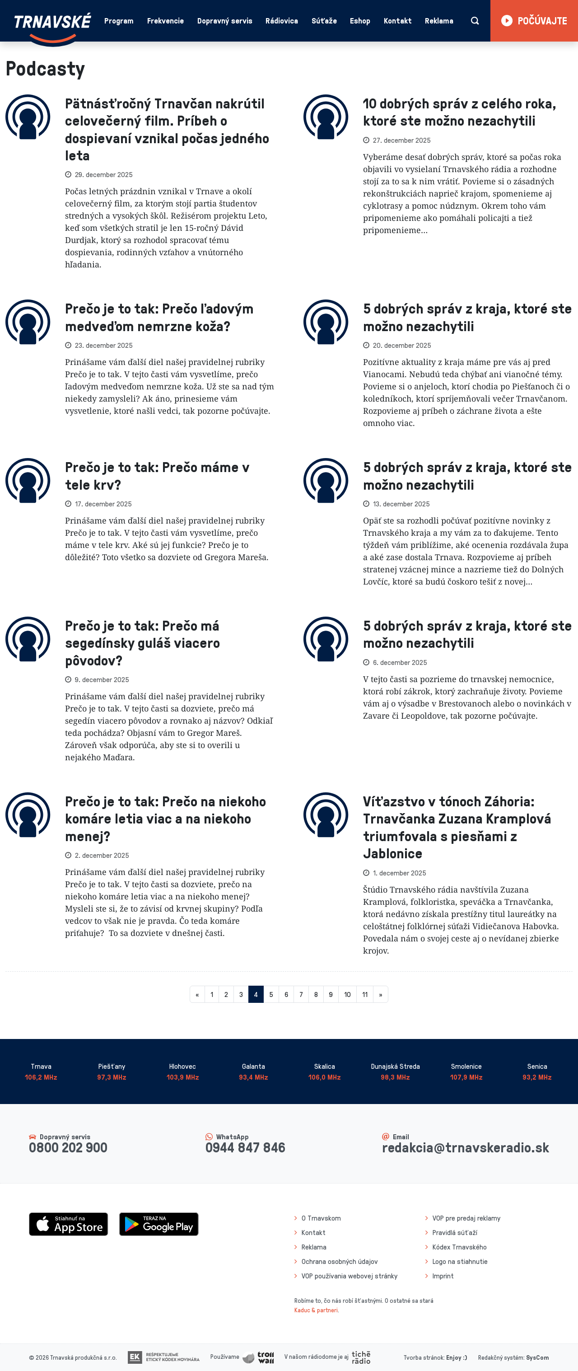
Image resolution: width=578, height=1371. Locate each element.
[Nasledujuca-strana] (380, 994)
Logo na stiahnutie (460, 1261)
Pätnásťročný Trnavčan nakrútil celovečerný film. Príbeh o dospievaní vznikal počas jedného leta (167, 129)
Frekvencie (165, 20)
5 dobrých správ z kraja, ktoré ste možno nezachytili (467, 316)
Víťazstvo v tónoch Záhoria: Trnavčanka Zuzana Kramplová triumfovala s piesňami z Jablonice (457, 827)
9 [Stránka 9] (331, 994)
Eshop (360, 20)
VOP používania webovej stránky (349, 1276)
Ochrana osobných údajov (340, 1261)
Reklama (439, 20)
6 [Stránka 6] (286, 994)
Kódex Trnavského (460, 1247)
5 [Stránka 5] (271, 994)
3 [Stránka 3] (241, 994)
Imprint (443, 1276)
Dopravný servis (224, 20)
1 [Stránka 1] (211, 994)
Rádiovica (282, 20)
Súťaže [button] (324, 20)
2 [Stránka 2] (226, 994)
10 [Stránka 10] (347, 994)
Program (119, 20)
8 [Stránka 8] (316, 994)
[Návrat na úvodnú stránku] (52, 28)
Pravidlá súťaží (455, 1232)
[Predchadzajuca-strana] (197, 994)
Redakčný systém (500, 1357)
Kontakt (398, 20)
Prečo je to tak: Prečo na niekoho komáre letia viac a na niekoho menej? (165, 818)
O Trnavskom (321, 1218)
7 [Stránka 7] (301, 994)
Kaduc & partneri (316, 1309)
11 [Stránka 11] (365, 994)
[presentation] (28, 182)
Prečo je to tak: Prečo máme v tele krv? (157, 475)
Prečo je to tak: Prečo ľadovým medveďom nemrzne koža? (159, 316)
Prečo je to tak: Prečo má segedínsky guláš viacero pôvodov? (142, 642)
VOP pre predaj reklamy (466, 1218)
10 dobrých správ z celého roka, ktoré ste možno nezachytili (459, 111)
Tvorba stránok (423, 1357)
